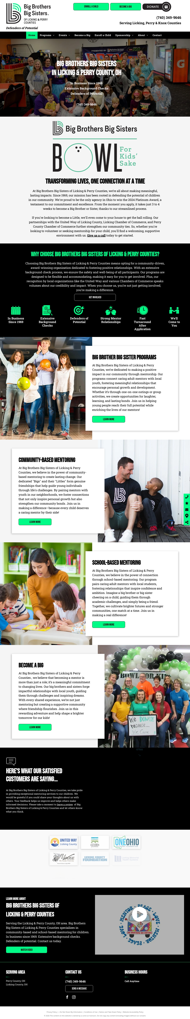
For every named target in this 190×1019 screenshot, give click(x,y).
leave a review (65, 804)
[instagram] (73, 997)
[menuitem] (32, 35)
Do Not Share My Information (71, 1012)
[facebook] (67, 997)
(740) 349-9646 (168, 17)
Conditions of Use (91, 1012)
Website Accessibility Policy (133, 1012)
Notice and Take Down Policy (110, 1012)
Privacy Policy (52, 1012)
